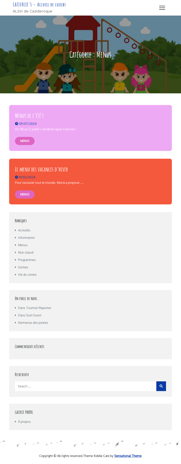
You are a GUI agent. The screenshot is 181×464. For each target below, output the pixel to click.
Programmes (27, 260)
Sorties (23, 267)
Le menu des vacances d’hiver (41, 169)
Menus (24, 141)
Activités (24, 230)
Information (26, 238)
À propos (24, 422)
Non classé (26, 252)
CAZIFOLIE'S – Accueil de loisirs (39, 4)
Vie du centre (27, 275)
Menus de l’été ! (29, 115)
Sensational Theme (128, 456)
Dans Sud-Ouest (29, 315)
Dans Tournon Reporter (34, 308)
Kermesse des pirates (33, 323)
